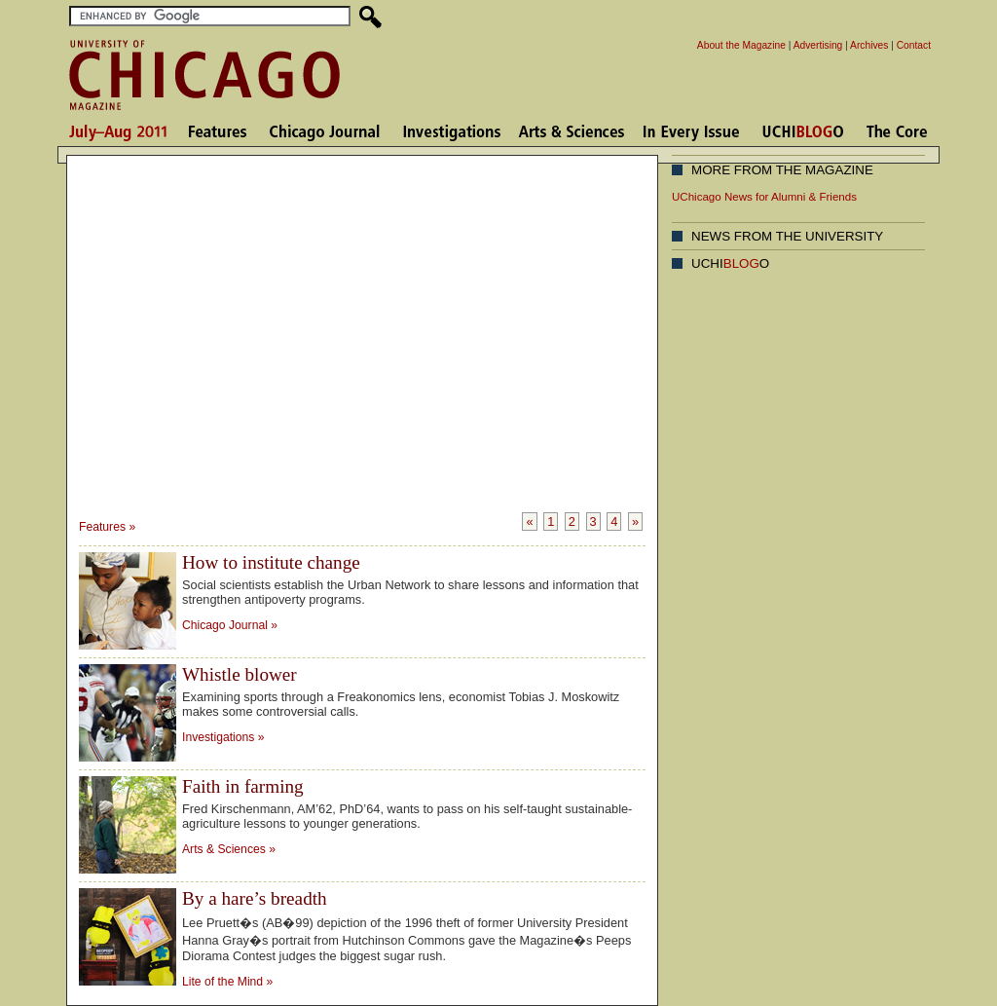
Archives (869, 45)
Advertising (818, 45)
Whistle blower (239, 674)
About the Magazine (741, 45)
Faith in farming (243, 786)
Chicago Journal (225, 625)
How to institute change (271, 562)
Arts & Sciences (225, 849)
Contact (914, 45)
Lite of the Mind (222, 981)
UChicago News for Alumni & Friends (764, 197)
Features (102, 527)
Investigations (218, 737)
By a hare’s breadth (254, 898)
